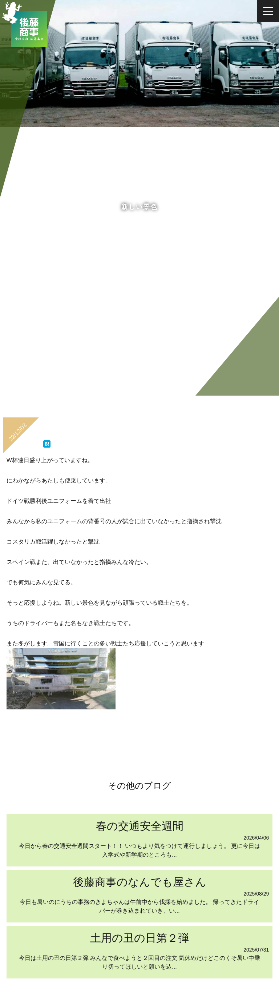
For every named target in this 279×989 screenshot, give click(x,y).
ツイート (35, 440)
